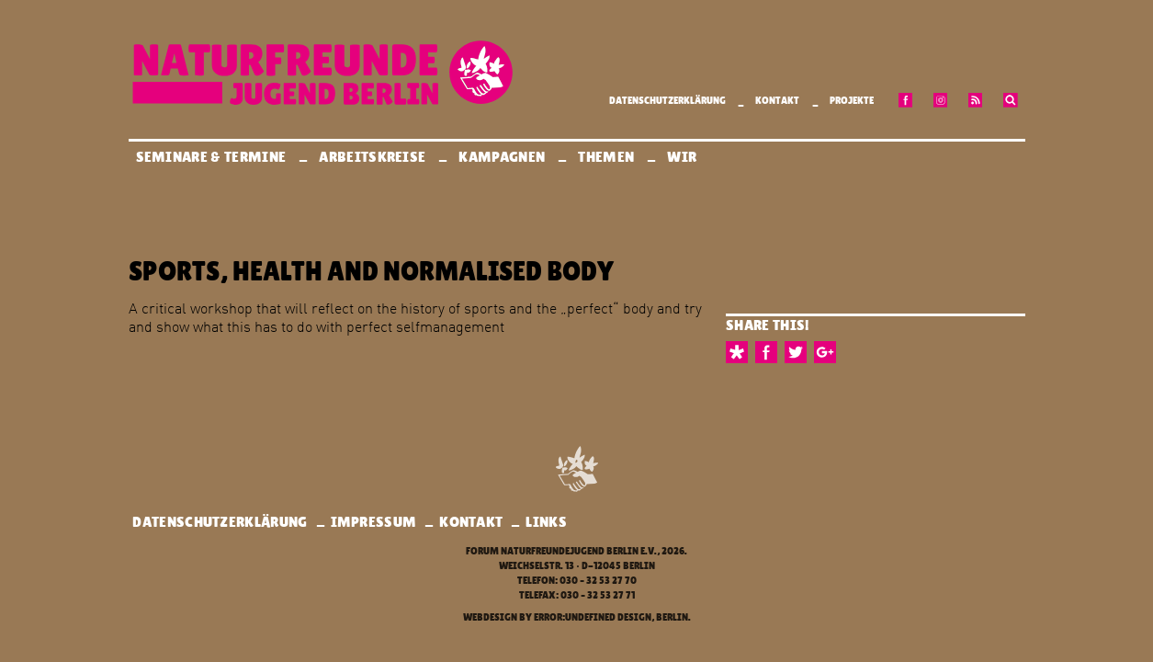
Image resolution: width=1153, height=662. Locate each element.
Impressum (374, 522)
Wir (683, 157)
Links (546, 522)
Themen (607, 157)
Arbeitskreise (374, 157)
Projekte (852, 101)
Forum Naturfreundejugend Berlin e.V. (561, 551)
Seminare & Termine (212, 157)
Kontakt (777, 101)
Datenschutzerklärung (667, 101)
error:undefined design (592, 617)
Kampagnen (503, 157)
